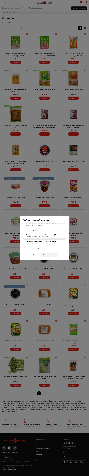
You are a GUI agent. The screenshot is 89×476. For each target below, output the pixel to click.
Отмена (35, 255)
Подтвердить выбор (49, 255)
